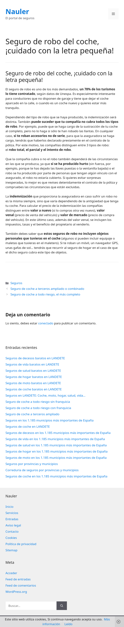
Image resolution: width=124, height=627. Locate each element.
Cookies (11, 538)
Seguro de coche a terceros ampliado (32, 414)
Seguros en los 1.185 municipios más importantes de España (49, 420)
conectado (45, 323)
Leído (69, 624)
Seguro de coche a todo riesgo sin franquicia (37, 402)
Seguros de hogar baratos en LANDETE (33, 377)
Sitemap (11, 550)
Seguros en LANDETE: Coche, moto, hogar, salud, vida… (45, 395)
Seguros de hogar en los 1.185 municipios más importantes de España (56, 451)
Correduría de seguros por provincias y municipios (42, 470)
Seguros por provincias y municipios (31, 464)
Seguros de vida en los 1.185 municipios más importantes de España (55, 439)
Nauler (17, 11)
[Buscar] (62, 605)
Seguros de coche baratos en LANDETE (33, 389)
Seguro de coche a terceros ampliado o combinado (47, 289)
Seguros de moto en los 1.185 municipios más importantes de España (56, 457)
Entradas (11, 519)
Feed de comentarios (20, 585)
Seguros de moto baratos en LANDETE (33, 383)
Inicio (9, 506)
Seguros (16, 283)
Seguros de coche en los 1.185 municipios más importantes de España (56, 476)
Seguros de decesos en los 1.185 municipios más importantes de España (58, 433)
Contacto (12, 531)
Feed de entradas (18, 579)
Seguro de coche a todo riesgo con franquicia (38, 408)
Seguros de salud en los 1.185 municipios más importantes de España (56, 445)
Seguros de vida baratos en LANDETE (32, 364)
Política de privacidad (20, 544)
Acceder (11, 573)
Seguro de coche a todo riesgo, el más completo (45, 294)
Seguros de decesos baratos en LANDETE (35, 358)
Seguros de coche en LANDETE (27, 426)
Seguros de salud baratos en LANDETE (33, 370)
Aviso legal (13, 525)
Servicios (11, 513)
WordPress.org (16, 592)
